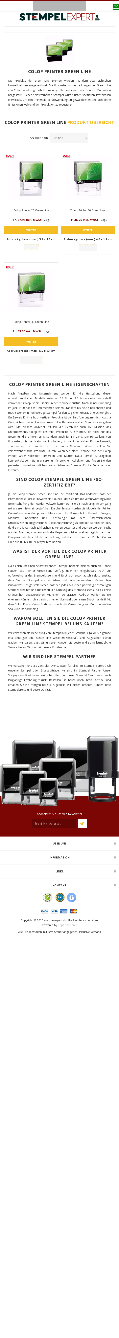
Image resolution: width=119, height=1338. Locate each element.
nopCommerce (67, 925)
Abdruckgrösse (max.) (31, 239)
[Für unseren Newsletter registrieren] (54, 823)
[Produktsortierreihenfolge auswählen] (69, 138)
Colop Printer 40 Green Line (31, 322)
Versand (96, 932)
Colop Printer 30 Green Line (88, 210)
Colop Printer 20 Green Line (31, 210)
